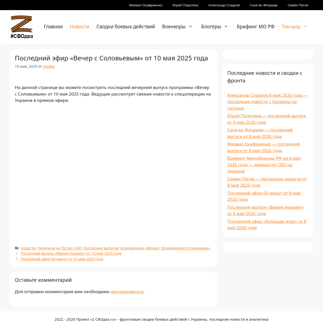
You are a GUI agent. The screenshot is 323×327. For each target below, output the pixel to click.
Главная (53, 26)
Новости (79, 26)
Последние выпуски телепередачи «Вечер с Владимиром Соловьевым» (146, 248)
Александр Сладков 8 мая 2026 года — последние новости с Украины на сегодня (267, 101)
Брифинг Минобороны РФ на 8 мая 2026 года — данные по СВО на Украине (264, 164)
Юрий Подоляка (185, 5)
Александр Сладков (224, 5)
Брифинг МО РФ (255, 26)
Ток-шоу (297, 26)
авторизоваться (127, 291)
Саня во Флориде (264, 5)
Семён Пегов (298, 5)
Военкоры (180, 26)
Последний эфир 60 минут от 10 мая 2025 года (62, 258)
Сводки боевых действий (125, 26)
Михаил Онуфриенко (145, 5)
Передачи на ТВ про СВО (59, 248)
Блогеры (217, 26)
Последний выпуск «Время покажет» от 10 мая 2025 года (71, 253)
